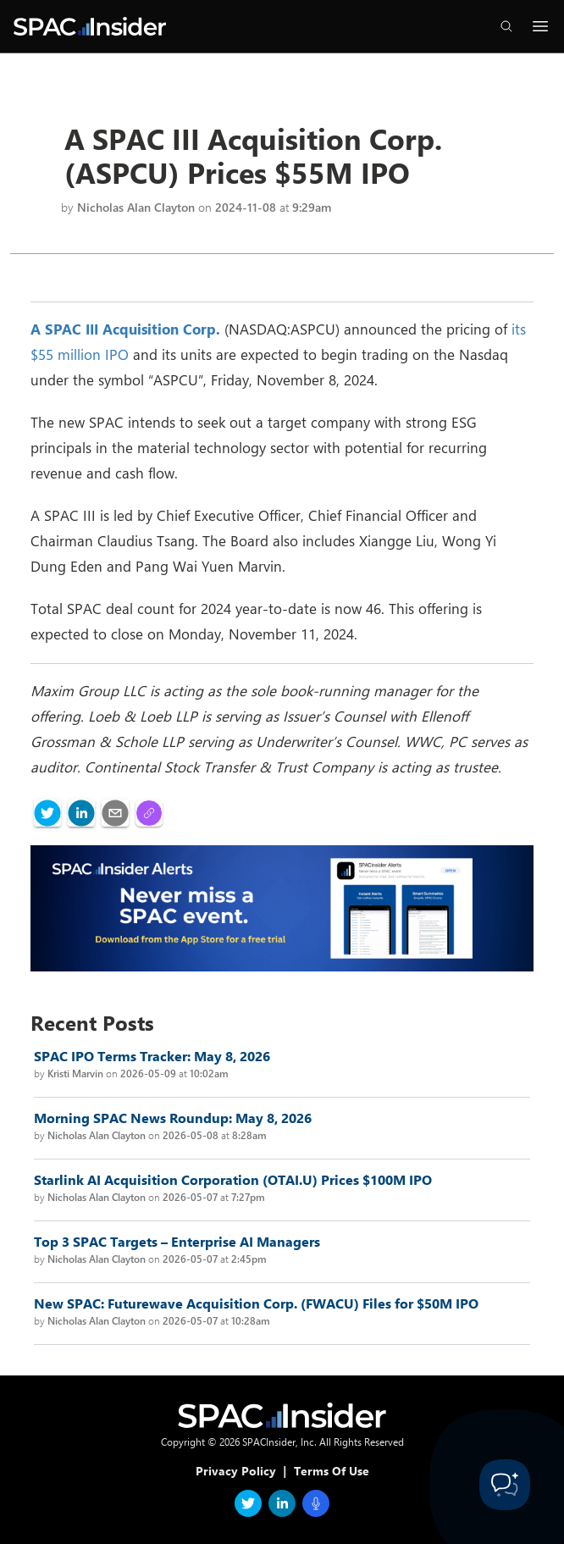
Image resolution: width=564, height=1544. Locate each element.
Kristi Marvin (75, 1073)
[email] (115, 813)
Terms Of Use (331, 1471)
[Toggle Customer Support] (504, 1484)
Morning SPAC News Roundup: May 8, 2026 (173, 1117)
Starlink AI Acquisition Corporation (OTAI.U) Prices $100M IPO (233, 1179)
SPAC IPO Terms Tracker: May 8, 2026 (152, 1056)
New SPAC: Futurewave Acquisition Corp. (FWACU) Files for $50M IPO (256, 1303)
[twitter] (47, 813)
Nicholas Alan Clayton (136, 207)
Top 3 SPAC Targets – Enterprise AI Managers (177, 1241)
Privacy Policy (236, 1471)
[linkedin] (81, 813)
